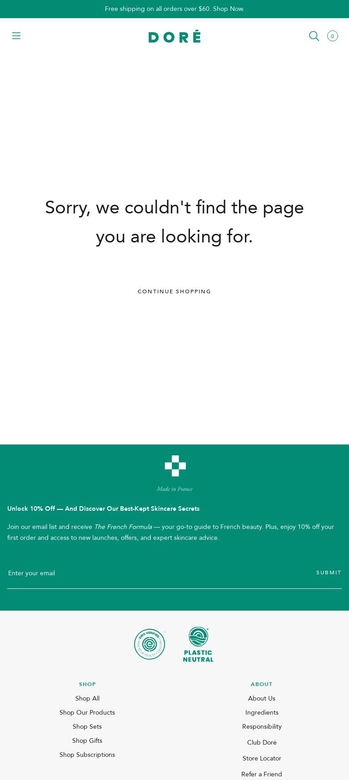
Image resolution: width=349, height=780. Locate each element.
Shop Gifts (87, 740)
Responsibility (262, 726)
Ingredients (262, 712)
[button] (16, 36)
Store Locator (262, 758)
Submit (329, 572)
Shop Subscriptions (87, 754)
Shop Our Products (87, 712)
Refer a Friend (261, 774)
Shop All (87, 698)
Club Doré (262, 742)
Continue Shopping (174, 291)
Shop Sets (87, 726)
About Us (261, 698)
